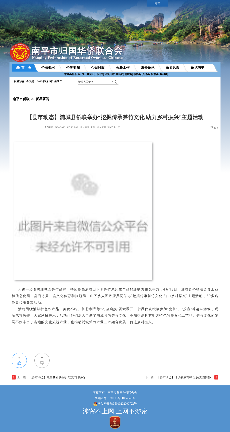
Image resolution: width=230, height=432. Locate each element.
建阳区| (91, 74)
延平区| (82, 74)
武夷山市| (109, 74)
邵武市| (100, 74)
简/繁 (157, 3)
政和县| (164, 74)
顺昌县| (137, 74)
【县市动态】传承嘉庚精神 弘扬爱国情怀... (185, 377)
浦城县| (128, 74)
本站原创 (101, 127)
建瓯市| (120, 74)
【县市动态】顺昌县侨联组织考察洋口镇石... (58, 377)
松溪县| (155, 74)
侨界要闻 (42, 99)
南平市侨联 (21, 99)
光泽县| (146, 74)
